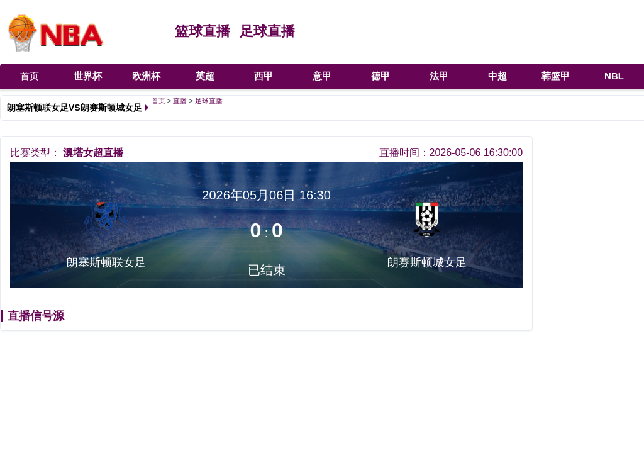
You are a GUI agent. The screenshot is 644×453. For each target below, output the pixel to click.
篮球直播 (202, 31)
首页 (29, 75)
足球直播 (267, 31)
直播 (180, 100)
